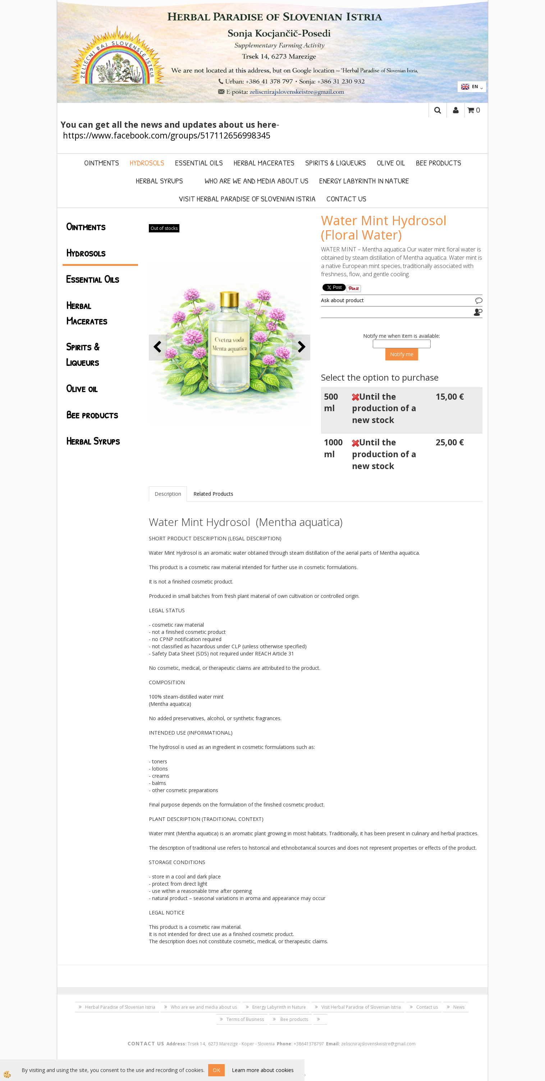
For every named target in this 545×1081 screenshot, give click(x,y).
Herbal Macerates (264, 162)
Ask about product (342, 300)
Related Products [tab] (213, 493)
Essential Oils (199, 162)
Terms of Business (245, 1019)
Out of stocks (164, 228)
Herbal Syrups (159, 180)
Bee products (438, 162)
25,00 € (450, 442)
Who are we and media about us (256, 180)
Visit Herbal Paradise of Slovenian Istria (247, 198)
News (458, 1007)
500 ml (331, 402)
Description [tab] (168, 493)
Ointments (101, 162)
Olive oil (391, 162)
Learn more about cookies (263, 1070)
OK (216, 1070)
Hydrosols (147, 162)
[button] (301, 347)
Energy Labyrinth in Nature (364, 180)
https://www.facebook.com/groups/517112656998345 (166, 135)
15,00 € (450, 396)
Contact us (346, 198)
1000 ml (333, 448)
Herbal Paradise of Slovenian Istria (120, 1007)
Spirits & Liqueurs (335, 162)
